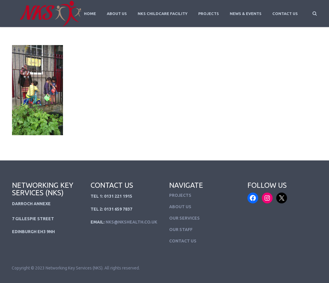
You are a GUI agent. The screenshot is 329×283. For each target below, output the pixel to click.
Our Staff (181, 229)
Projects (208, 13)
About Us (117, 13)
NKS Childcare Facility (162, 13)
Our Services (184, 218)
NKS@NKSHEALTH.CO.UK (131, 222)
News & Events (246, 13)
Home (90, 13)
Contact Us (285, 13)
